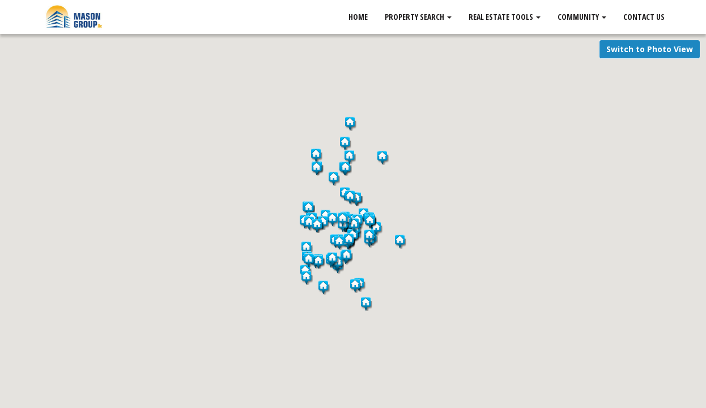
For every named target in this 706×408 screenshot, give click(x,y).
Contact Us (644, 16)
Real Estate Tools (505, 16)
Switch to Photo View (649, 49)
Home (358, 16)
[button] (366, 304)
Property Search (418, 16)
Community (582, 16)
